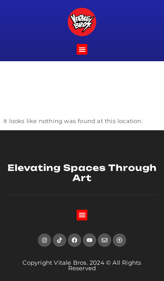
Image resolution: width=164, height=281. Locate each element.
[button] (82, 49)
